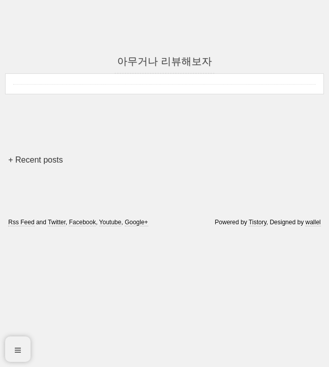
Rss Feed (21, 222)
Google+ (136, 222)
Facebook (82, 222)
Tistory (257, 222)
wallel (313, 222)
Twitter (57, 222)
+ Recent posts (35, 159)
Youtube (110, 222)
